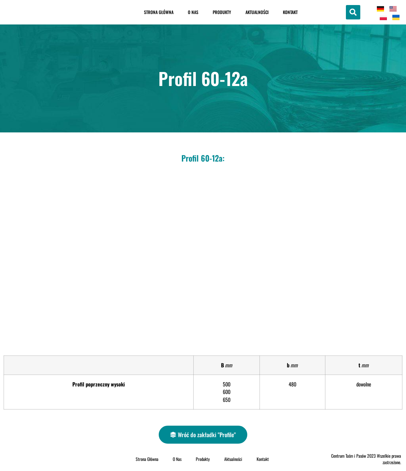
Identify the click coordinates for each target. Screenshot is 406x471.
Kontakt (290, 12)
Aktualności (257, 12)
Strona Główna (158, 12)
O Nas (193, 12)
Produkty (222, 12)
